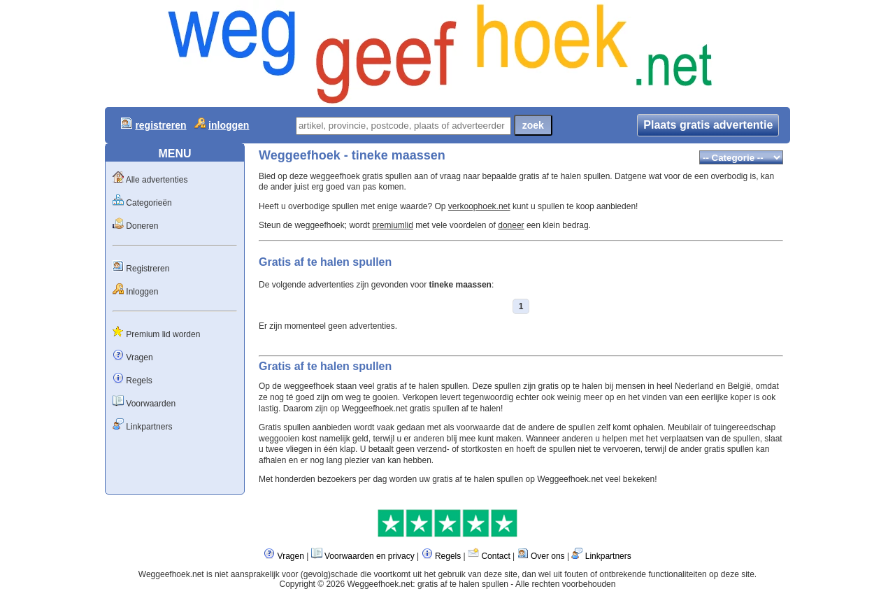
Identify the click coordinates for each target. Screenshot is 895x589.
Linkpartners (149, 427)
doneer (511, 225)
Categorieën (148, 203)
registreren (160, 125)
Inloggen (142, 292)
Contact (495, 556)
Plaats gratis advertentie (708, 125)
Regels (139, 380)
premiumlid (392, 225)
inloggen (228, 125)
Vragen (139, 357)
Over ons (548, 556)
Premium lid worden (163, 334)
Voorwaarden (151, 404)
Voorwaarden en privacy (369, 556)
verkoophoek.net (479, 206)
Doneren (142, 226)
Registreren (147, 269)
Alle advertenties (157, 180)
